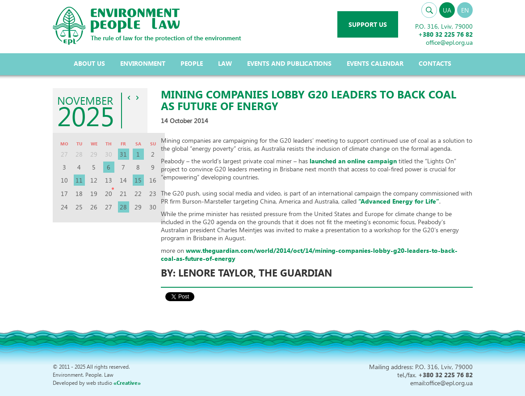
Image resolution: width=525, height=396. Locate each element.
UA (447, 10)
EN (465, 10)
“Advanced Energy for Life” (398, 201)
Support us (368, 24)
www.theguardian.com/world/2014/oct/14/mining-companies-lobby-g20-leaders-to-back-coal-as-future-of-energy (309, 254)
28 (123, 207)
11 (79, 180)
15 (138, 180)
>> (137, 97)
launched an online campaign (354, 161)
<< (128, 97)
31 (123, 154)
